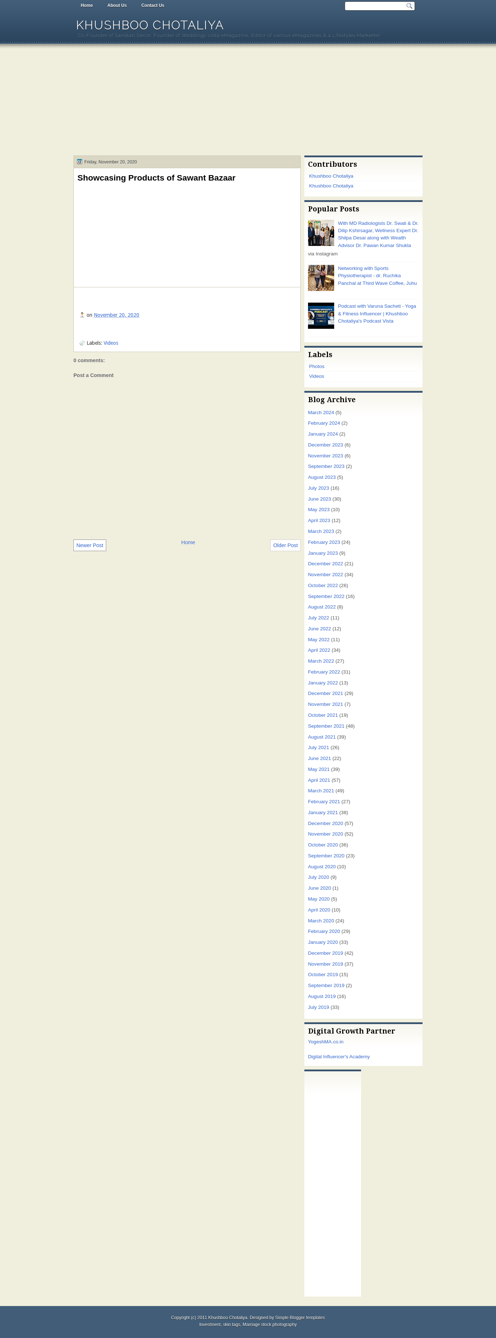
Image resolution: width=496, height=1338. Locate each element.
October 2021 (323, 715)
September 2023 (326, 466)
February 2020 (324, 931)
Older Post (285, 545)
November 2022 (325, 574)
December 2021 (325, 693)
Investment (210, 1324)
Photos (316, 366)
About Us (117, 5)
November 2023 (325, 455)
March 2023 (321, 531)
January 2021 (323, 812)
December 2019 (325, 953)
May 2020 (319, 899)
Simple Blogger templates (300, 1317)
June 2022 (319, 628)
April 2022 (319, 650)
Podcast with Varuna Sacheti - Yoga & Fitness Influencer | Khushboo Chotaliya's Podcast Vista (377, 313)
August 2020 (322, 866)
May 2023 (319, 509)
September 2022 (326, 596)
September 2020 (326, 855)
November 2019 (325, 964)
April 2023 (319, 520)
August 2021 (322, 737)
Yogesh (316, 1041)
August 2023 (322, 477)
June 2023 (319, 499)
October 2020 (323, 845)
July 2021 (318, 747)
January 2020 (323, 942)
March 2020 (321, 920)
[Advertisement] (248, 101)
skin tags (231, 1324)
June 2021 (319, 758)
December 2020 (325, 823)
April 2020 (319, 910)
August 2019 (322, 996)
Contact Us (152, 5)
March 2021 (321, 790)
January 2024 (323, 434)
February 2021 (324, 801)
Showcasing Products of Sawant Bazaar (156, 177)
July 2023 (318, 488)
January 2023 (323, 553)
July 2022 (318, 618)
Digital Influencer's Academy (339, 1056)
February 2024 (324, 423)
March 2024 (321, 412)
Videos (111, 343)
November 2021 (325, 704)
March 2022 (321, 661)
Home (87, 5)
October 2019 (323, 974)
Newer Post (89, 545)
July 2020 (318, 877)
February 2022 (324, 672)
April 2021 (319, 780)
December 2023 (325, 445)
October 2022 (323, 585)
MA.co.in (334, 1041)
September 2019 (326, 985)
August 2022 (322, 607)
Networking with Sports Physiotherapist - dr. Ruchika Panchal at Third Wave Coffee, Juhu (377, 276)
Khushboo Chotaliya (150, 25)
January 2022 (323, 683)
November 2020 (325, 834)
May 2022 (319, 639)
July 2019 (318, 1007)
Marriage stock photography (270, 1324)
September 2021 (326, 726)
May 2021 (319, 769)
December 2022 (325, 563)
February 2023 (324, 542)
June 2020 (319, 888)
